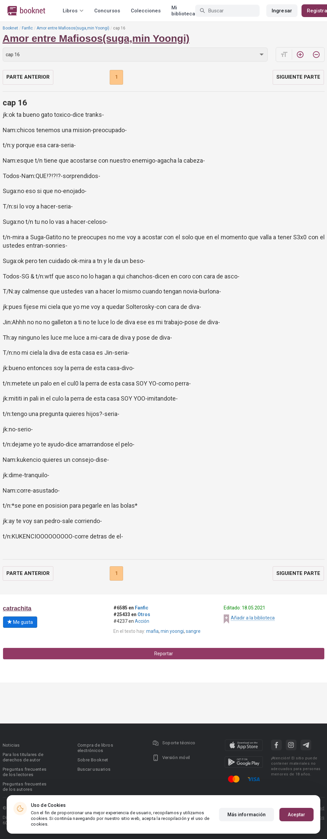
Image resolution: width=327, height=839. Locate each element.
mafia (152, 631)
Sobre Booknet (92, 759)
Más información (246, 814)
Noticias (11, 745)
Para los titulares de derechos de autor (23, 757)
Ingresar (282, 11)
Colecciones (146, 11)
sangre (193, 631)
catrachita (17, 608)
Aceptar (296, 814)
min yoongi (172, 631)
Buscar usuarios (94, 769)
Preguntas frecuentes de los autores (25, 786)
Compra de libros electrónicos (95, 748)
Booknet (10, 28)
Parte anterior (28, 77)
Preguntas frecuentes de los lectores (25, 772)
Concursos (107, 11)
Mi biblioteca (183, 11)
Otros (144, 614)
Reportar (163, 653)
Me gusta (20, 622)
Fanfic (27, 28)
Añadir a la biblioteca (253, 617)
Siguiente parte (298, 77)
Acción (142, 621)
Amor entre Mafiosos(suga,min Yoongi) (73, 28)
